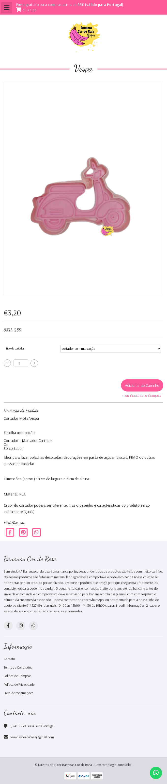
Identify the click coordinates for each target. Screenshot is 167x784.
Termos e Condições (18, 667)
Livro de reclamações (18, 693)
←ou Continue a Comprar (141, 395)
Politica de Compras (17, 676)
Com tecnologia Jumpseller (113, 765)
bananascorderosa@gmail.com (32, 737)
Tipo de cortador (15, 348)
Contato (9, 659)
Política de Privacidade (19, 684)
